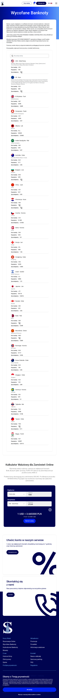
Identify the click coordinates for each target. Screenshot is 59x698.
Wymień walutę (29, 521)
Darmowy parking (36, 659)
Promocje (33, 641)
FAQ (31, 662)
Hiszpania (21, 81)
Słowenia (13, 84)
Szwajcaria (21, 113)
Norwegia (13, 348)
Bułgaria (13, 172)
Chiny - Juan (17, 184)
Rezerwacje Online (9, 641)
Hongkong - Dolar (18, 257)
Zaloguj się (41, 3)
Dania (12, 230)
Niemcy (25, 82)
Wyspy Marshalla (24, 65)
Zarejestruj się (12, 552)
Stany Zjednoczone (40, 63)
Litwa (39, 81)
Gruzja (12, 244)
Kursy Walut (7, 638)
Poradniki (33, 644)
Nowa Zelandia (14, 362)
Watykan (18, 84)
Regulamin (33, 665)
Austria (17, 79)
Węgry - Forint (17, 433)
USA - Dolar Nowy (18, 61)
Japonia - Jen (17, 286)
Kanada (13, 303)
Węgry (12, 436)
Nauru (21, 157)
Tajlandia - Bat (17, 404)
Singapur (13, 377)
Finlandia (45, 79)
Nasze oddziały (35, 656)
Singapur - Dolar (18, 375)
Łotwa (13, 82)
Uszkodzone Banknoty (10, 647)
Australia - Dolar (18, 155)
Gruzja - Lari (17, 242)
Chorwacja (26, 79)
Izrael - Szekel (17, 271)
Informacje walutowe (37, 647)
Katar (12, 318)
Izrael (12, 274)
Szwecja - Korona (18, 389)
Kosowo (36, 81)
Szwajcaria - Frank (18, 111)
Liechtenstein (14, 113)
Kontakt (10, 594)
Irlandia (31, 81)
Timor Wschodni (15, 65)
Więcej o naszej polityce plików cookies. (29, 694)
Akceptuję (36, 689)
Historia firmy (7, 656)
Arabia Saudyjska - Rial (20, 140)
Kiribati (18, 157)
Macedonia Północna (16, 333)
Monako (21, 82)
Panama (28, 63)
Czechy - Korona (18, 213)
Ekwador (13, 63)
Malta (16, 82)
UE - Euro (16, 77)
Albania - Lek (17, 125)
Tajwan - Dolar (17, 419)
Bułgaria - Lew (17, 169)
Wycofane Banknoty (9, 644)
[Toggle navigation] (56, 3)
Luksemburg (44, 81)
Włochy (23, 84)
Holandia (27, 81)
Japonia (13, 288)
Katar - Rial (16, 315)
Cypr (30, 79)
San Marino (36, 82)
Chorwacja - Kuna (18, 199)
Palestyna (16, 274)
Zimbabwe (31, 65)
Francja (13, 81)
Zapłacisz (30, 492)
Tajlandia (13, 406)
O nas (4, 653)
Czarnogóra (35, 79)
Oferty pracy (7, 659)
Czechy (13, 215)
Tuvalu (25, 157)
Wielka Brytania (15, 99)
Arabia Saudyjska (15, 143)
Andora (13, 79)
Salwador (32, 63)
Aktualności (34, 638)
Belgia (21, 79)
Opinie (5, 662)
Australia (13, 157)
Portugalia (30, 82)
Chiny (12, 187)
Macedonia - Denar (19, 330)
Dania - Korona (17, 227)
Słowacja (42, 82)
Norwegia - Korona (19, 345)
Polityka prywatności (10, 665)
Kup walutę (27, 3)
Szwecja (13, 392)
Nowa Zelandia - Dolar (20, 360)
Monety (5, 650)
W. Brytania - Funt (18, 96)
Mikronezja (19, 63)
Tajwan (13, 421)
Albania (13, 128)
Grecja (17, 81)
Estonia (40, 79)
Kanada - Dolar (17, 301)
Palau (23, 63)
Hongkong (13, 259)
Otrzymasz (30, 502)
